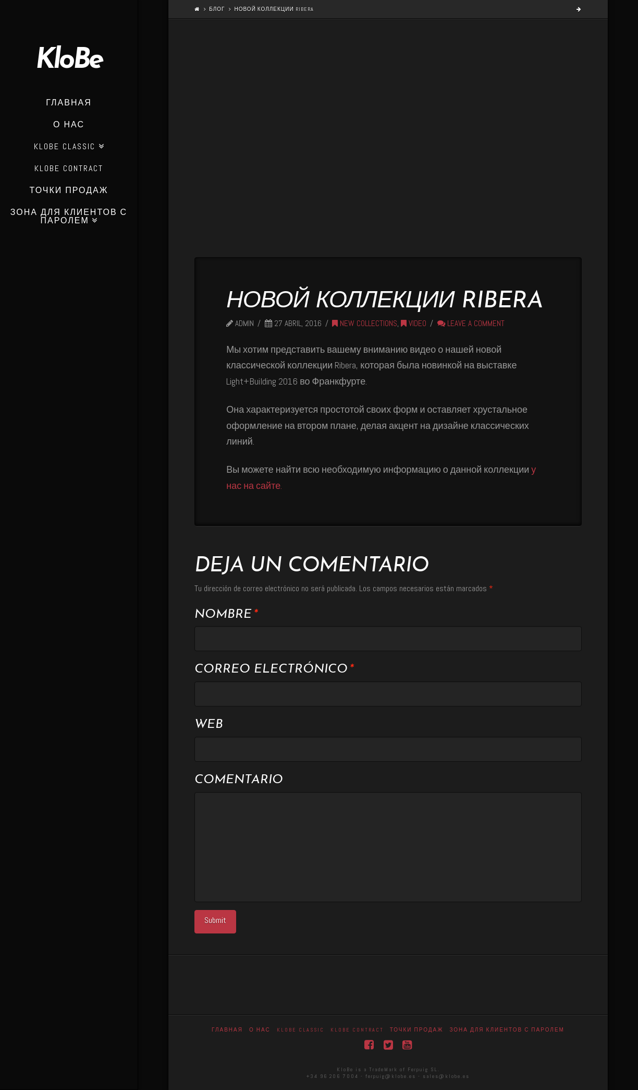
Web (208, 724)
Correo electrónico (273, 669)
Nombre (225, 614)
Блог (217, 9)
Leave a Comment (471, 323)
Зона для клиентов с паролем (507, 1029)
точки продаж (417, 1029)
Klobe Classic (300, 1029)
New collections (364, 323)
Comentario (238, 780)
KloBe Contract (357, 1029)
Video (413, 323)
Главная (227, 1029)
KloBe (68, 61)
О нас (260, 1029)
